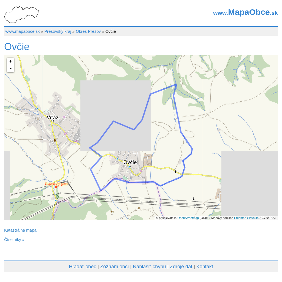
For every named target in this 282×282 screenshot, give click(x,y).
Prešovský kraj (57, 31)
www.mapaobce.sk (22, 31)
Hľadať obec (82, 266)
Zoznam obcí (114, 266)
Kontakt (204, 266)
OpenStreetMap (188, 217)
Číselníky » (14, 239)
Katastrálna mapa (20, 230)
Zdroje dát (181, 266)
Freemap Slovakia (246, 217)
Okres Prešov (88, 31)
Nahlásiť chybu (149, 266)
